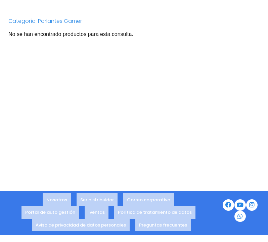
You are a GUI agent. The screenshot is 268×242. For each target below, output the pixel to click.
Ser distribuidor (97, 206)
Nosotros (56, 206)
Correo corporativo (148, 206)
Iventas (96, 215)
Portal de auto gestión (50, 215)
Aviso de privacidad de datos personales (81, 224)
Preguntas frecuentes (163, 224)
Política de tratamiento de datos (155, 215)
